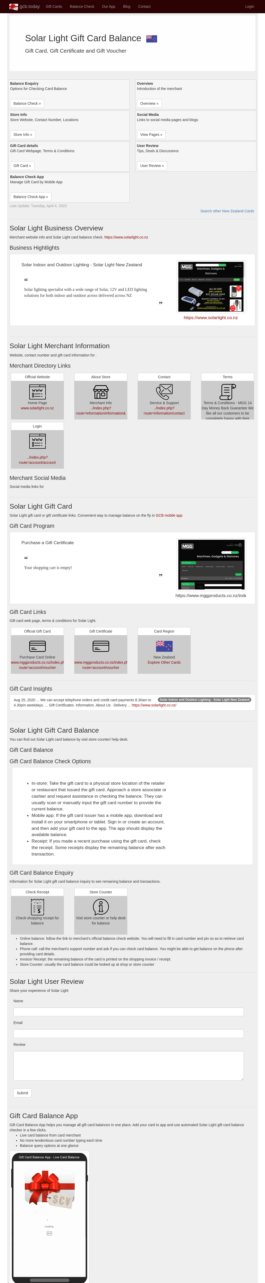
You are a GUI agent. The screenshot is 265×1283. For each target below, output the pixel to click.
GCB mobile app (169, 515)
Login (249, 6)
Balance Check (82, 6)
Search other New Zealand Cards (227, 211)
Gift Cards (54, 6)
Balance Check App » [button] (30, 197)
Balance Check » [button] (27, 103)
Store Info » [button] (22, 134)
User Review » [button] (152, 166)
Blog (126, 6)
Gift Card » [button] (22, 166)
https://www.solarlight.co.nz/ (154, 705)
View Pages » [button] (151, 134)
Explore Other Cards (164, 662)
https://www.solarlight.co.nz (126, 237)
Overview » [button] (149, 103)
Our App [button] (108, 6)
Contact (144, 6)
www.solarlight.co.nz (37, 408)
